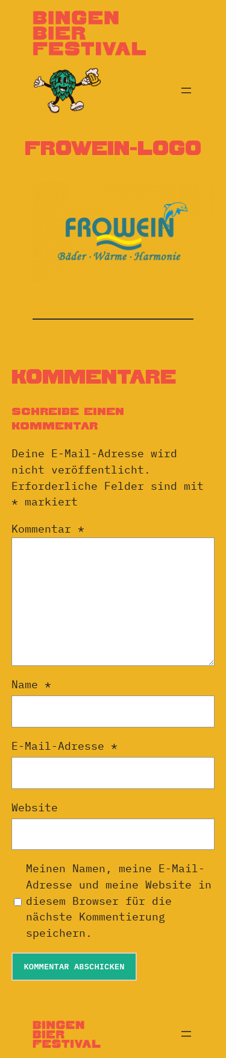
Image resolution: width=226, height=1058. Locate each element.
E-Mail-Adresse (64, 746)
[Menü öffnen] (186, 90)
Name (31, 684)
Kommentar (47, 529)
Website (34, 807)
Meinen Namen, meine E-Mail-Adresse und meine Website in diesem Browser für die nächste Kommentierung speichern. (119, 900)
